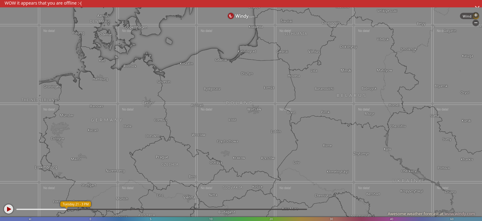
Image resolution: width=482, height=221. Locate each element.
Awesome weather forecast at (431, 213)
